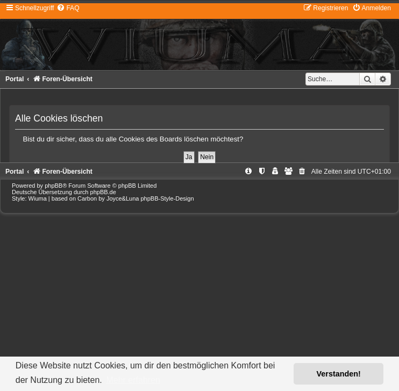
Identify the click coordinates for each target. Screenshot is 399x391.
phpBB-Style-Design (167, 198)
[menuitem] (67, 8)
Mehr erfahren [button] (133, 380)
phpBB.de (103, 192)
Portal (14, 79)
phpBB (53, 185)
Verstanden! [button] (339, 373)
